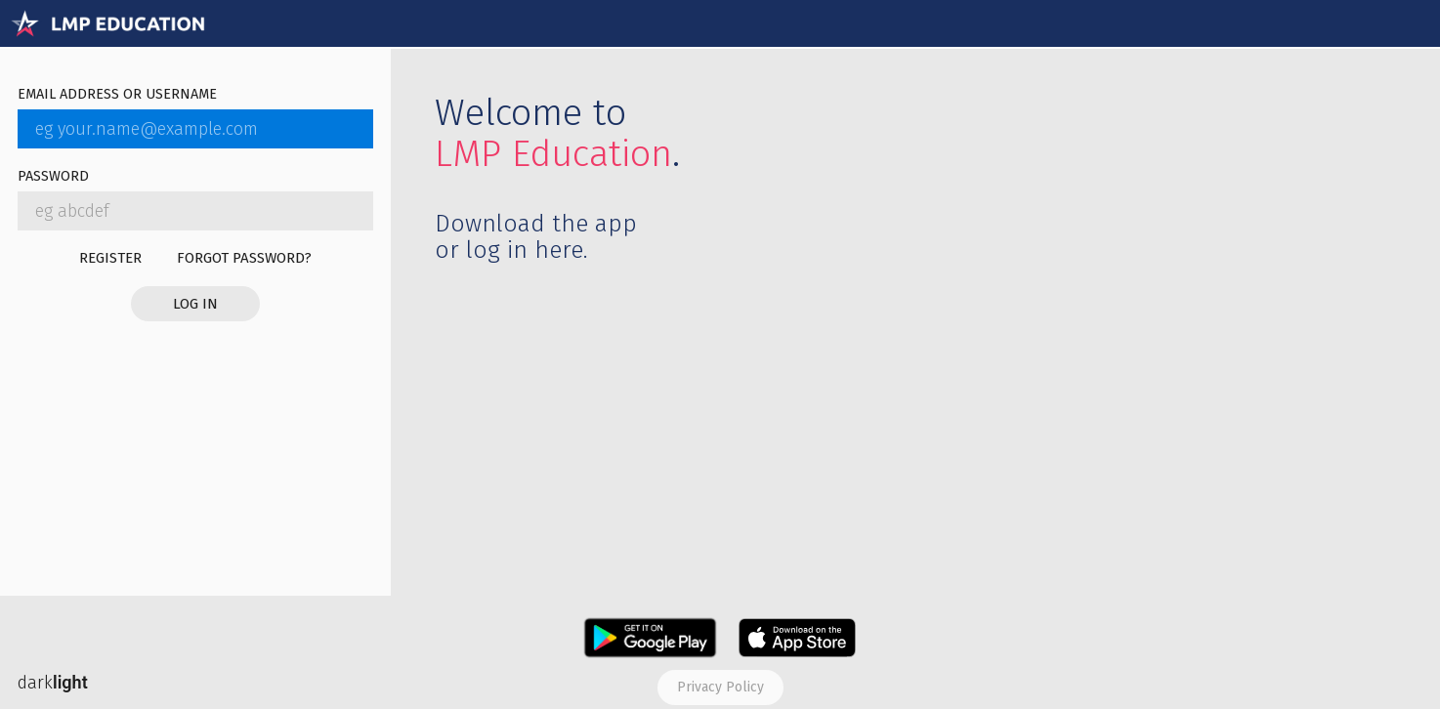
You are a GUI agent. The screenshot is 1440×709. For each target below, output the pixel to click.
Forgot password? (244, 258)
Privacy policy (720, 687)
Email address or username (117, 95)
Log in (195, 304)
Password (53, 177)
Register (110, 258)
